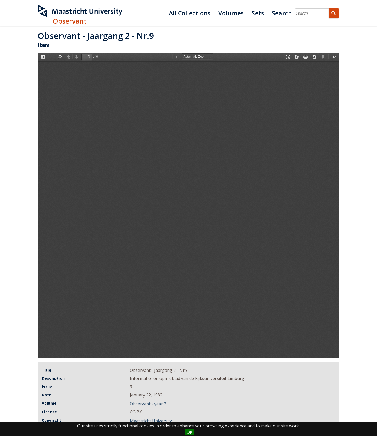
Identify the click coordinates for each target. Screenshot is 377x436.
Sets (258, 13)
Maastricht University (151, 421)
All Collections (189, 13)
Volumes (231, 13)
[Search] (312, 13)
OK (189, 432)
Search (282, 13)
